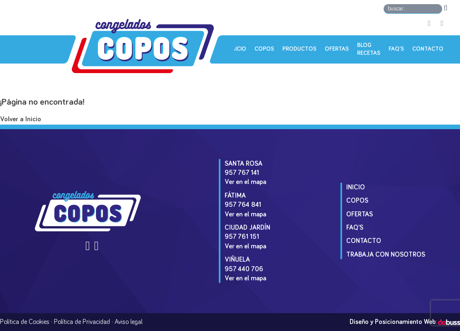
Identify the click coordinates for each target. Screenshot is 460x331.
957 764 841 (243, 204)
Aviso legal (128, 322)
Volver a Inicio (20, 119)
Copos (264, 49)
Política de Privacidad (82, 322)
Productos (299, 49)
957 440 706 (244, 269)
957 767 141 (242, 172)
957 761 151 (242, 236)
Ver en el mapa (245, 182)
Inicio (238, 49)
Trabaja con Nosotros (385, 254)
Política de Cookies (24, 322)
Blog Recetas (368, 49)
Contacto (427, 49)
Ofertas (337, 49)
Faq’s (396, 49)
